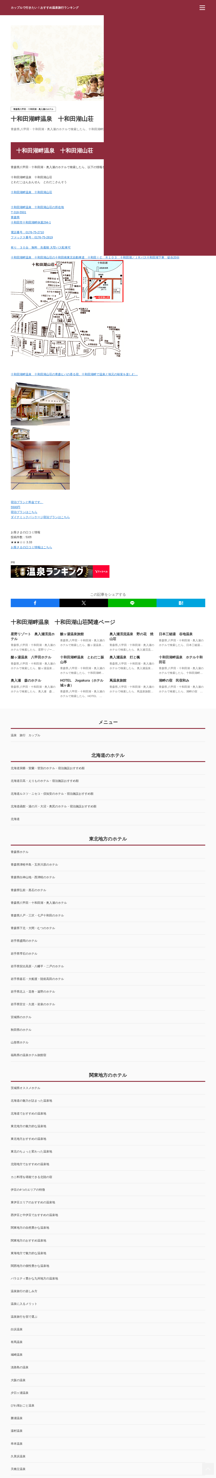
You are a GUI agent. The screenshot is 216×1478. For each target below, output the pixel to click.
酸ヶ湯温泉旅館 (72, 634)
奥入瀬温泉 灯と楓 (124, 657)
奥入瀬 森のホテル (26, 680)
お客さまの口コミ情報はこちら (31, 547)
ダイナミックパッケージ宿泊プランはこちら (40, 517)
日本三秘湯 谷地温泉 (176, 634)
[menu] (202, 7)
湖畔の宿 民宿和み (174, 680)
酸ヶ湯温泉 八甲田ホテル (31, 657)
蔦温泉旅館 (117, 680)
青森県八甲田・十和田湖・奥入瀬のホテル (33, 109)
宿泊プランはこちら (24, 512)
